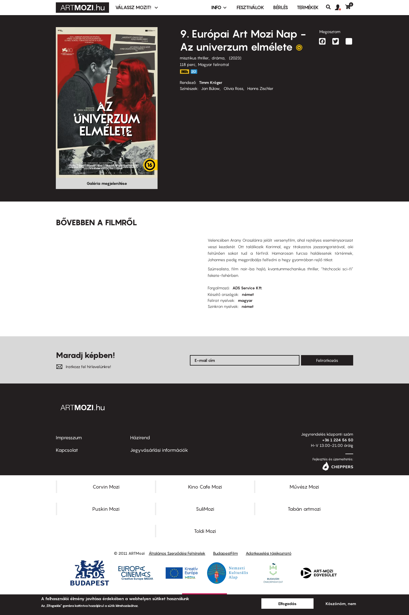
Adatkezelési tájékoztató (268, 553)
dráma (218, 58)
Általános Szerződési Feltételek (177, 553)
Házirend (140, 437)
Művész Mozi (304, 487)
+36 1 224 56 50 (337, 439)
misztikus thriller (194, 58)
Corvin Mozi (106, 487)
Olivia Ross (233, 88)
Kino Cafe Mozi (205, 487)
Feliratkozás (327, 360)
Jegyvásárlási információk (159, 450)
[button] (340, 7)
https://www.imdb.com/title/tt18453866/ (184, 71)
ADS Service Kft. (247, 287)
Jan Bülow (210, 88)
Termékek (308, 7)
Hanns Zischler (260, 88)
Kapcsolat (67, 450)
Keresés (330, 7)
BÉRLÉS (280, 7)
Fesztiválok (250, 7)
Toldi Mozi (205, 531)
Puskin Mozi (105, 509)
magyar (245, 300)
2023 (235, 58)
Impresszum (69, 437)
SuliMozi (205, 509)
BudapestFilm (225, 553)
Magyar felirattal (213, 64)
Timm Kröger (210, 82)
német (248, 294)
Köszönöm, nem (341, 603)
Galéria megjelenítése (107, 183)
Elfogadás (287, 603)
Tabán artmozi (304, 509)
